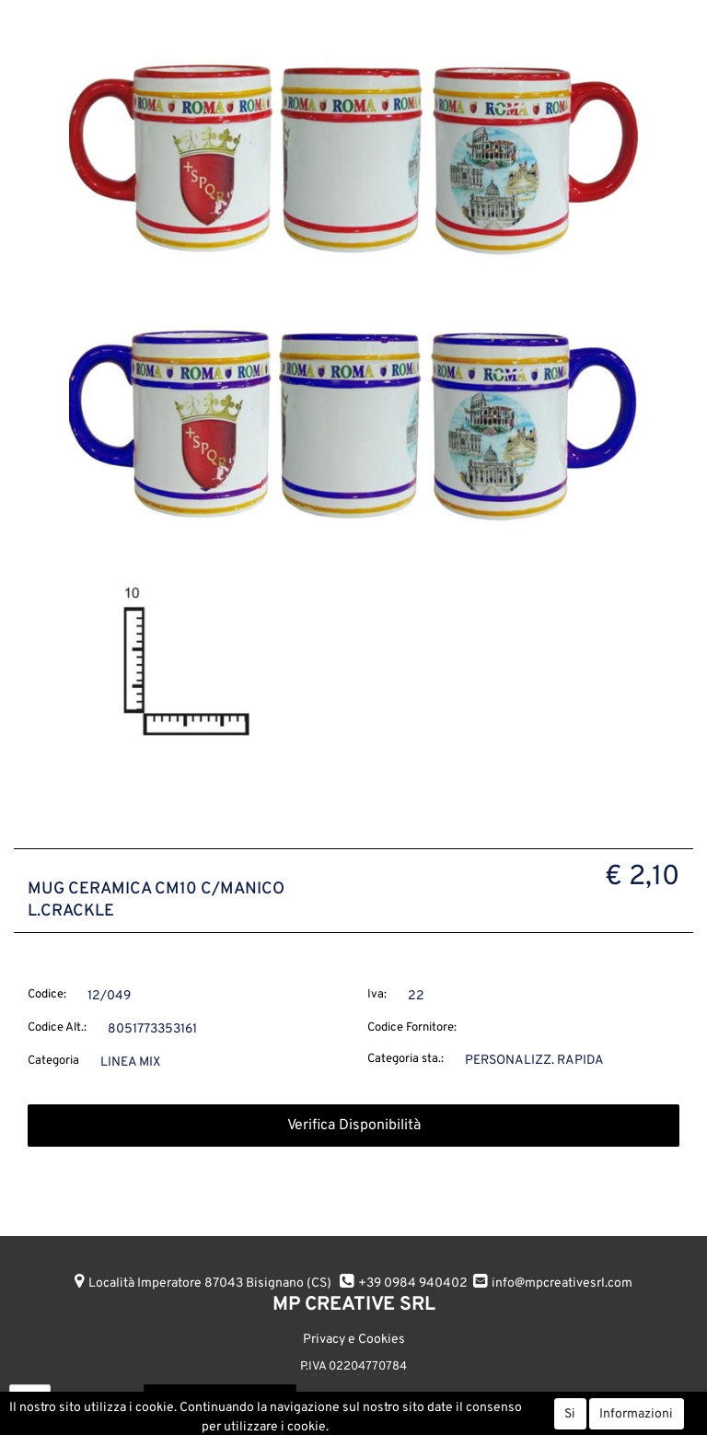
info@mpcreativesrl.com (562, 1283)
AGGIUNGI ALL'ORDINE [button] (220, 1404)
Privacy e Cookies (354, 1340)
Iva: (377, 994)
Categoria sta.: (405, 1059)
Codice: (47, 994)
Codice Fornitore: (412, 1028)
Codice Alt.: (57, 1028)
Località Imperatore (209, 1283)
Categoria (53, 1061)
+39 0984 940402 (413, 1283)
